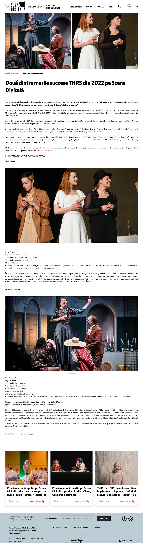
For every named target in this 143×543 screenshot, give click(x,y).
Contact (97, 528)
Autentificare (125, 541)
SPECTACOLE (34, 6)
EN (137, 6)
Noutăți (16, 73)
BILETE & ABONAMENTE (53, 7)
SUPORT (90, 6)
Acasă (7, 73)
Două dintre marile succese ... (33, 73)
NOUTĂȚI (101, 6)
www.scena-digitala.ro (43, 150)
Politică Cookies (60, 528)
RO (129, 6)
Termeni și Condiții (80, 528)
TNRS (110, 6)
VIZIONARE (75, 6)
